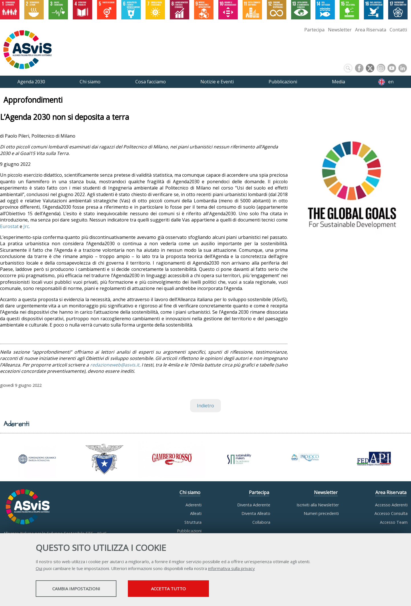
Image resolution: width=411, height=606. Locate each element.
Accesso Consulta (391, 513)
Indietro (205, 405)
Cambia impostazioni (81, 589)
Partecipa (314, 30)
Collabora (261, 522)
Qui (39, 569)
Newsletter (340, 30)
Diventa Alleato (255, 513)
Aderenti (194, 505)
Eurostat (9, 226)
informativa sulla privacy (231, 569)
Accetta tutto (183, 589)
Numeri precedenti (321, 513)
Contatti (398, 30)
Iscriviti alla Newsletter (318, 505)
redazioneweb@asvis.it (114, 365)
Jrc (26, 226)
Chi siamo (190, 492)
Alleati (196, 513)
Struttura (193, 522)
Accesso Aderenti (391, 505)
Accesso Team (394, 522)
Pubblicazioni (189, 530)
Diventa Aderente (253, 505)
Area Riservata (370, 30)
